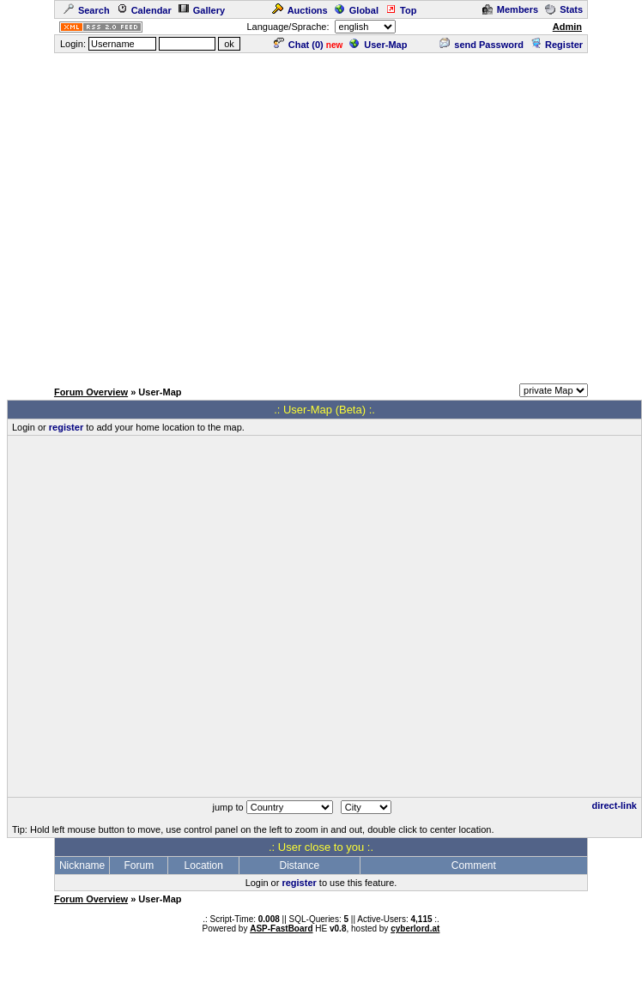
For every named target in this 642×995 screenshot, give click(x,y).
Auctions (300, 10)
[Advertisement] (161, 216)
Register (556, 44)
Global (357, 10)
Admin (567, 26)
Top (400, 10)
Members (510, 9)
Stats (564, 9)
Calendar (144, 10)
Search (87, 10)
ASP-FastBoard (281, 928)
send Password (481, 44)
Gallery (202, 10)
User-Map (378, 44)
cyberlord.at (415, 928)
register (66, 427)
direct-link (614, 805)
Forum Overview (91, 392)
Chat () (299, 44)
